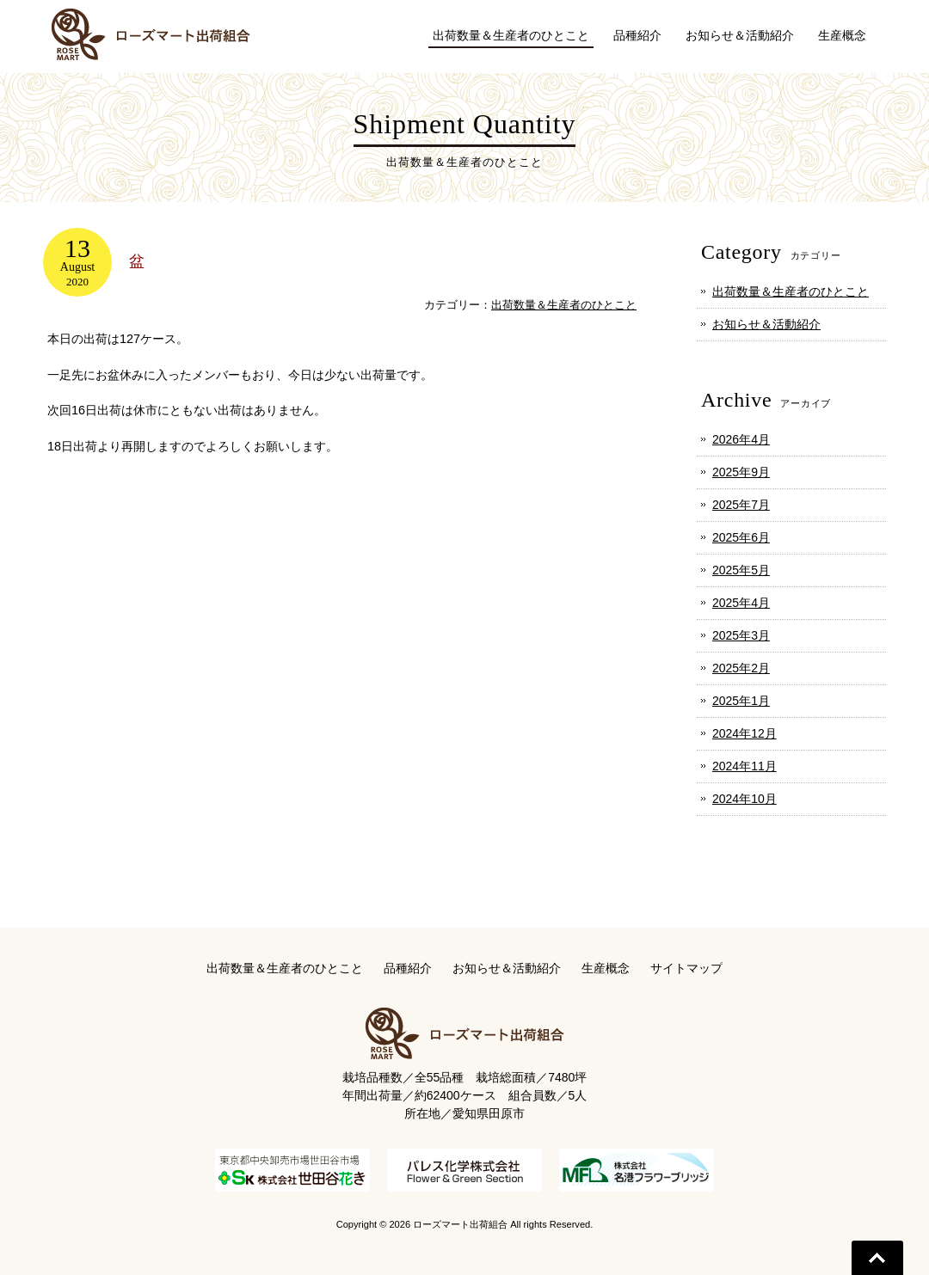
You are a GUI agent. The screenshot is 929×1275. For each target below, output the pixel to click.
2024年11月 (744, 766)
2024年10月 (744, 799)
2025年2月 (741, 668)
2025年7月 (741, 505)
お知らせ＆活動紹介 (766, 324)
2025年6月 (741, 537)
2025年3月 (741, 635)
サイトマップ (686, 968)
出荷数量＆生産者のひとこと (564, 304)
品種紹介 (408, 968)
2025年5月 (741, 570)
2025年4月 (741, 603)
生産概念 (605, 968)
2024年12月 (744, 733)
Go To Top (877, 1258)
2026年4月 (741, 439)
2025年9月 (741, 472)
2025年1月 (741, 701)
